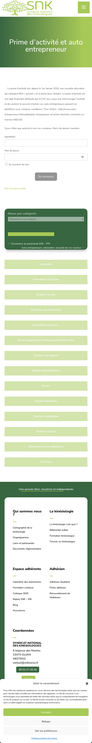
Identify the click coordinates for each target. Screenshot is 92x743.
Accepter (46, 712)
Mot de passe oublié (15, 188)
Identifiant (10, 136)
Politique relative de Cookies (44, 738)
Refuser (46, 721)
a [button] (83, 7)
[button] (87, 683)
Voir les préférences (46, 731)
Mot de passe (12, 150)
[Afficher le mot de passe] (82, 156)
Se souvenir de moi (17, 164)
